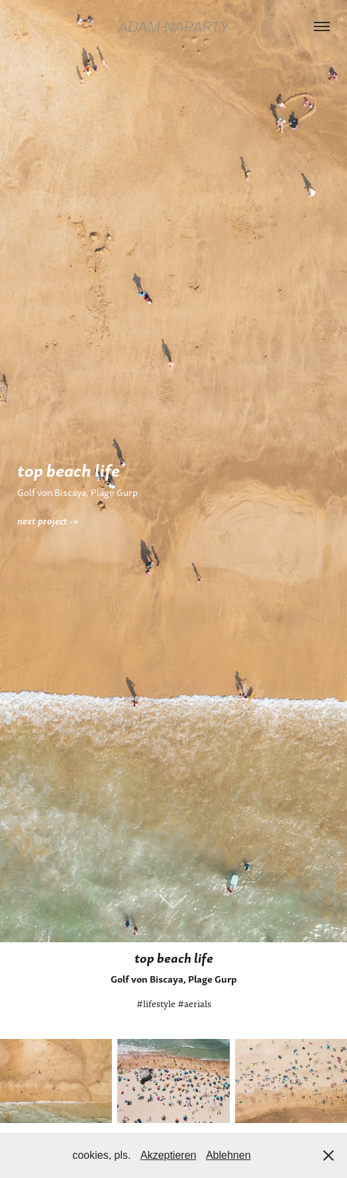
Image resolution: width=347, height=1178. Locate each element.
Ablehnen (228, 1155)
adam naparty (173, 26)
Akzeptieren (168, 1155)
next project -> (48, 520)
